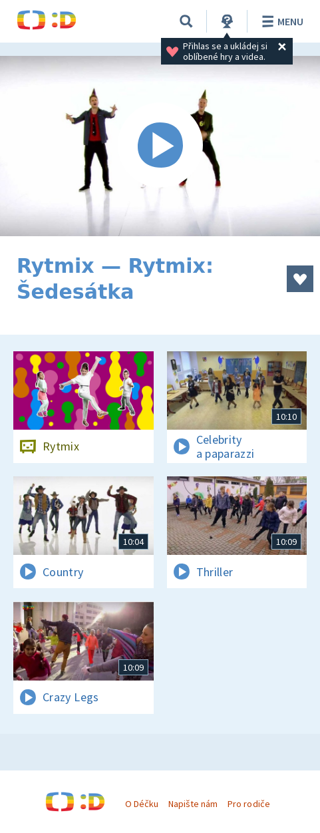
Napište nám (193, 804)
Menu (280, 21)
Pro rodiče (248, 804)
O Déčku (141, 804)
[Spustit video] (160, 146)
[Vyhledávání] (186, 21)
